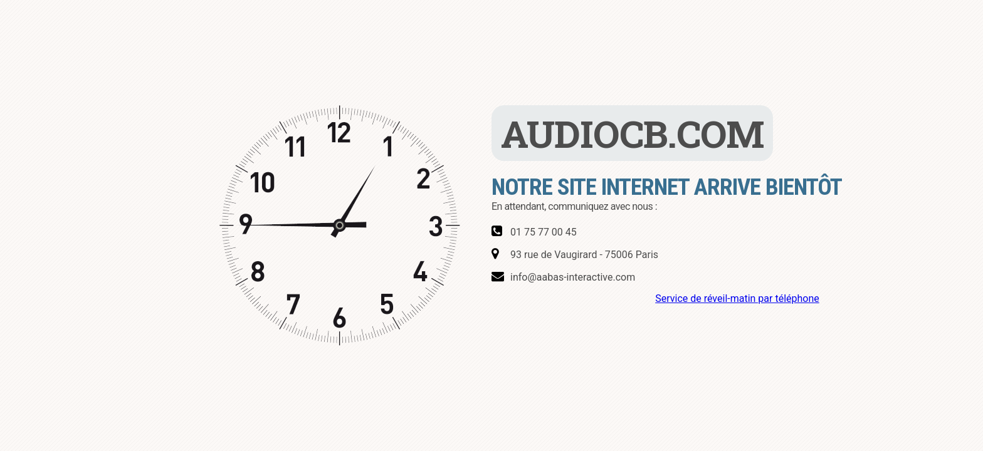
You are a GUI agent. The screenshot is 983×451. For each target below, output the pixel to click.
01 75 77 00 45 (543, 232)
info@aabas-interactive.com (572, 277)
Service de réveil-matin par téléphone (737, 298)
